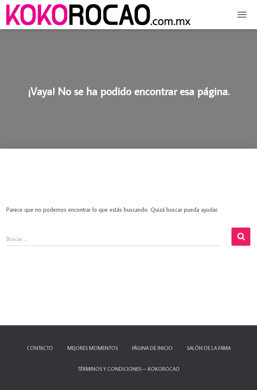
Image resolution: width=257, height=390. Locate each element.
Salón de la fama (209, 348)
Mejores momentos (92, 348)
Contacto (40, 348)
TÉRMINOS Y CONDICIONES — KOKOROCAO (129, 369)
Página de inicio (152, 348)
